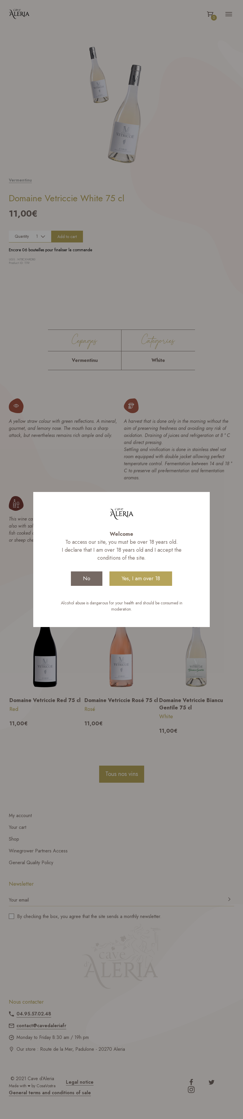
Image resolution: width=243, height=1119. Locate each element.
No (86, 578)
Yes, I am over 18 (141, 578)
